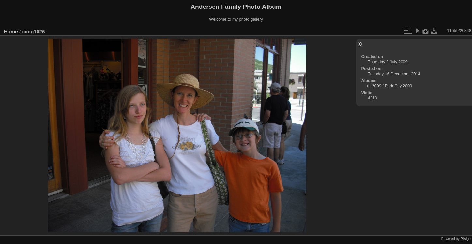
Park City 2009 (398, 85)
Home (11, 31)
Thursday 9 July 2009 (387, 61)
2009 (376, 85)
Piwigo (466, 239)
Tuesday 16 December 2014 (394, 73)
